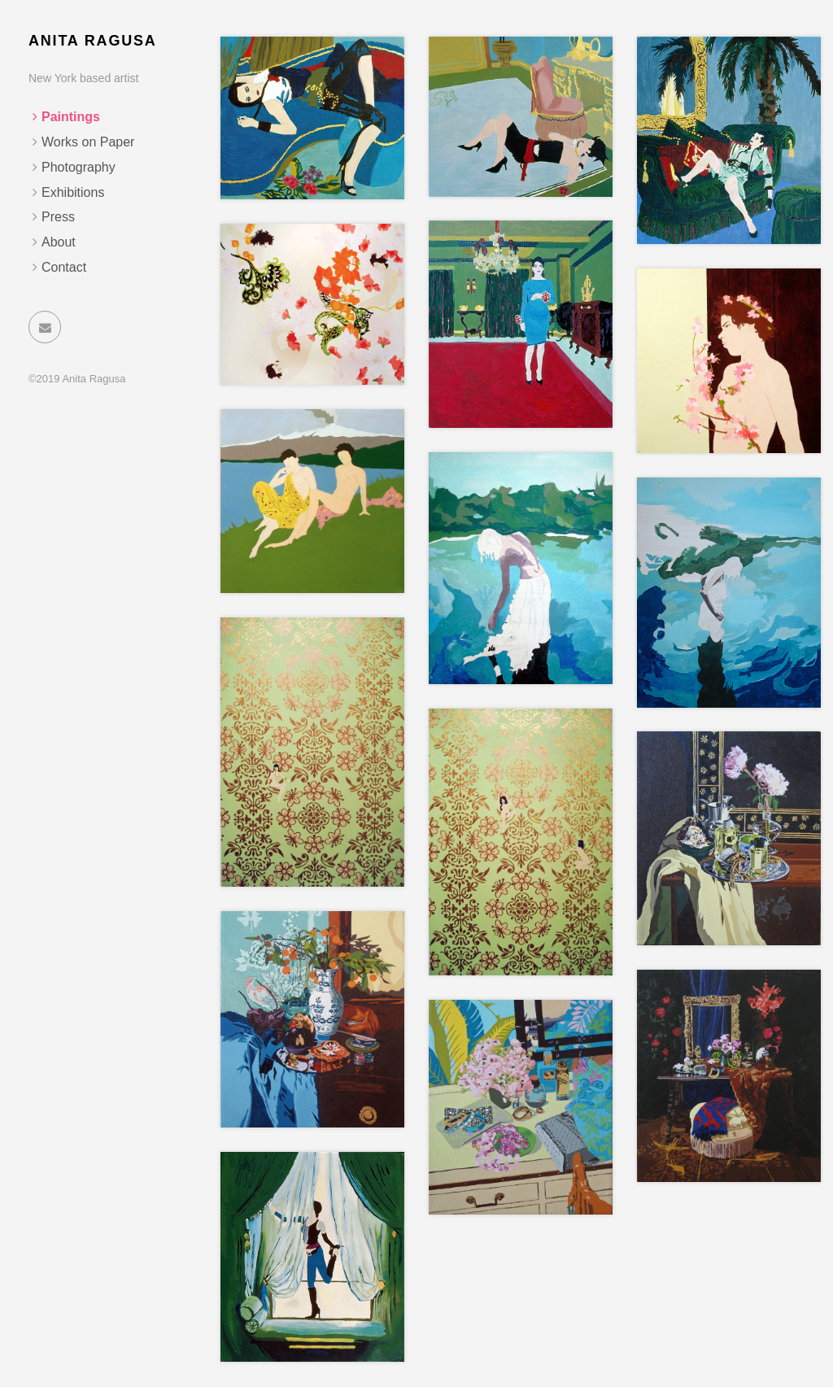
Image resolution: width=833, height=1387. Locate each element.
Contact (63, 267)
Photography (78, 167)
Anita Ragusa (92, 41)
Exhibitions (72, 192)
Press (58, 217)
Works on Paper (87, 142)
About (58, 242)
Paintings (70, 117)
